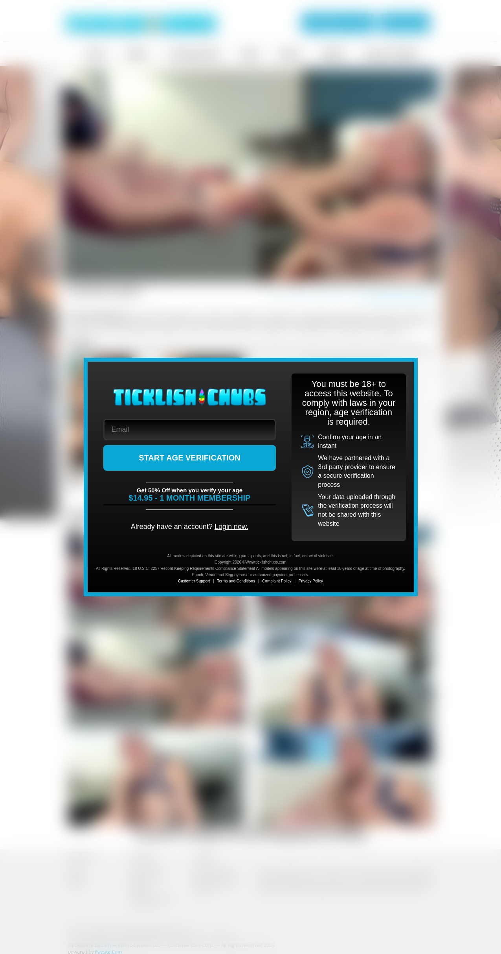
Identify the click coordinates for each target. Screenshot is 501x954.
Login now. (231, 527)
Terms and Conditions (236, 581)
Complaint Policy (276, 581)
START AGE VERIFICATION (189, 457)
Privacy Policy (311, 581)
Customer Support (194, 581)
